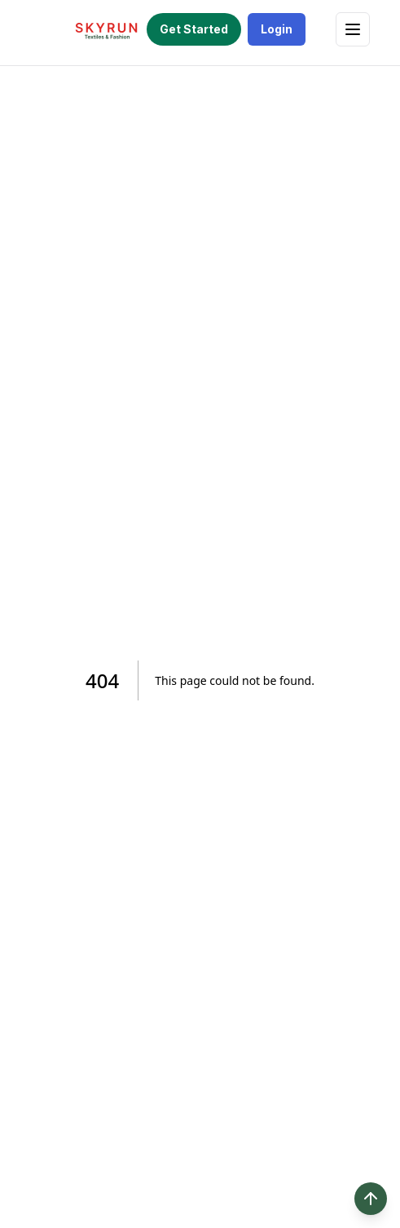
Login (276, 29)
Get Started (194, 29)
